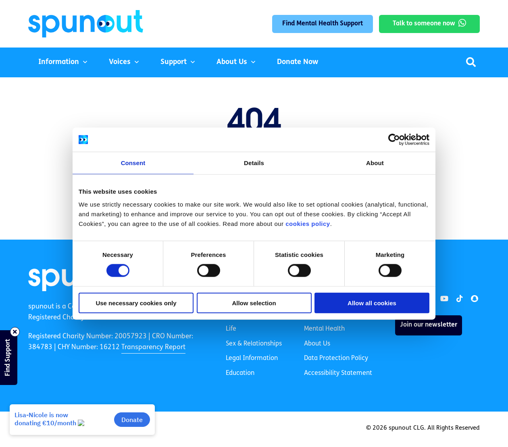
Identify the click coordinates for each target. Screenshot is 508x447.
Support (173, 62)
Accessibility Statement (338, 373)
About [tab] (375, 162)
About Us (232, 62)
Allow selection (254, 302)
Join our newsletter (428, 325)
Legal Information (252, 358)
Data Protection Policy (336, 358)
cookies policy (307, 223)
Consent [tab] (133, 162)
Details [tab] (254, 162)
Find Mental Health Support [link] (322, 24)
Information (58, 62)
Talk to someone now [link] (424, 24)
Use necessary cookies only (136, 302)
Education (240, 373)
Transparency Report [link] (153, 347)
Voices (120, 62)
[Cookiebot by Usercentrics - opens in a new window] (394, 140)
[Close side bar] (15, 332)
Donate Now (297, 62)
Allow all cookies (372, 302)
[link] (444, 299)
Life (231, 329)
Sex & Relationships (254, 344)
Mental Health (324, 329)
